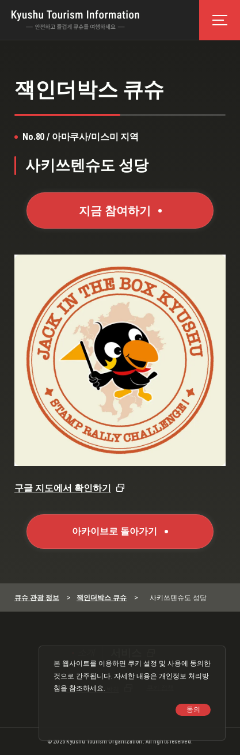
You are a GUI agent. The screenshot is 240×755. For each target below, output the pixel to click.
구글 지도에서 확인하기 (62, 488)
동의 (193, 709)
